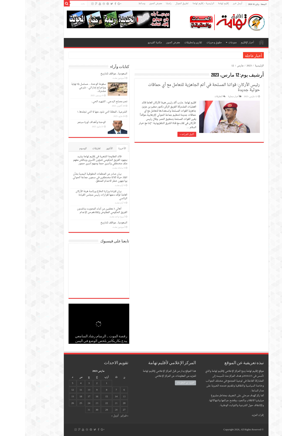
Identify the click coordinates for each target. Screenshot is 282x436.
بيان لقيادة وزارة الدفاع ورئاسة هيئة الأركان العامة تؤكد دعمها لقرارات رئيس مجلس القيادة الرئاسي (76, 195)
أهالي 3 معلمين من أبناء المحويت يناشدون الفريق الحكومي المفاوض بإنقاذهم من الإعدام (77, 210)
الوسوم (58, 148)
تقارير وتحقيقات (168, 42)
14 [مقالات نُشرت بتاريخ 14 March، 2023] (91, 396)
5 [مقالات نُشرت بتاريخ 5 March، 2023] (47, 383)
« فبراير (99, 415)
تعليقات (71, 148)
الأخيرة (97, 148)
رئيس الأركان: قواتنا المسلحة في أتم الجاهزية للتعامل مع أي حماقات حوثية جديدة (179, 87)
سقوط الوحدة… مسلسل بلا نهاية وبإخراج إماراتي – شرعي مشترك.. (63, 88)
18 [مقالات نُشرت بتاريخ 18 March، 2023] (55, 396)
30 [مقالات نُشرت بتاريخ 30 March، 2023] (71, 409)
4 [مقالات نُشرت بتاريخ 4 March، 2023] (55, 383)
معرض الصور (130, 3)
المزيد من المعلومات (160, 383)
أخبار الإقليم (222, 42)
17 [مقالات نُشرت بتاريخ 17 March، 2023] (64, 396)
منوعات (207, 42)
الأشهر (84, 148)
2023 (224, 65)
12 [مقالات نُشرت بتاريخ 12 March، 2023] (47, 389)
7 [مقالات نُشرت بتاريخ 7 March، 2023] (91, 389)
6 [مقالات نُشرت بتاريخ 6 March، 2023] (99, 389)
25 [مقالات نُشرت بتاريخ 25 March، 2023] (55, 403)
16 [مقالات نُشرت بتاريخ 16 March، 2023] (71, 396)
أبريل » (90, 415)
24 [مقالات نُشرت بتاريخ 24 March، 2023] (64, 403)
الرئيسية (234, 65)
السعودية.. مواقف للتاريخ (88, 73)
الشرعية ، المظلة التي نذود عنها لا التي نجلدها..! (77, 111)
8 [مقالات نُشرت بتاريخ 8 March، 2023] (81, 389)
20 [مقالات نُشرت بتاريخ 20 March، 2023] (99, 403)
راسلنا (143, 3)
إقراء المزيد (233, 415)
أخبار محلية (208, 97)
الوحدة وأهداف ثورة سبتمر (66, 122)
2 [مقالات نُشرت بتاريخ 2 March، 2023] (71, 383)
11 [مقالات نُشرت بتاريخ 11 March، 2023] (55, 389)
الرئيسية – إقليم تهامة (178, 3)
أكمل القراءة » (162, 134)
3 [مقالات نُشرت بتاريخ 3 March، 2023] (64, 383)
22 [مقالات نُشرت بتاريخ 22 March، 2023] (81, 403)
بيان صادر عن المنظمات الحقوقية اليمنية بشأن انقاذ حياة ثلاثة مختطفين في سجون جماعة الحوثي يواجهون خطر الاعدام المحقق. (75, 177)
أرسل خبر (212, 3)
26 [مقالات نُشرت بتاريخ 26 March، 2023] (47, 403)
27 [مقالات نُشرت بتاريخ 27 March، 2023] (99, 409)
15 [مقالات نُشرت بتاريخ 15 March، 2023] (81, 396)
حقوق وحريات (189, 42)
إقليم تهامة (198, 3)
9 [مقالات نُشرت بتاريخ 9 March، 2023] (71, 389)
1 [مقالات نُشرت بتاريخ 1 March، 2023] (81, 383)
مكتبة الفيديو (130, 42)
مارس (215, 65)
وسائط (116, 3)
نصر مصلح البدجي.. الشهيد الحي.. (84, 101)
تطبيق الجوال (157, 3)
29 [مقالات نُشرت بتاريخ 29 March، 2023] (81, 409)
